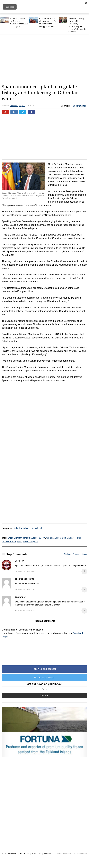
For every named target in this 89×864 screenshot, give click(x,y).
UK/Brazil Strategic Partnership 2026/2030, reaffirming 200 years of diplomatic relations (77, 25)
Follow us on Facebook (44, 669)
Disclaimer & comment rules (75, 554)
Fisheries (18, 528)
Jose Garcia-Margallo (64, 538)
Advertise (47, 854)
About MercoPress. (9, 854)
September (14, 106)
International (36, 528)
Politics (26, 528)
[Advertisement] (45, 59)
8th (20, 106)
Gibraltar (50, 538)
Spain (19, 541)
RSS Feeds (24, 854)
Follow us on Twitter (44, 677)
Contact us (36, 854)
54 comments (79, 106)
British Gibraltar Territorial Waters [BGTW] (26, 538)
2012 (23, 106)
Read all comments (44, 621)
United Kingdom (30, 541)
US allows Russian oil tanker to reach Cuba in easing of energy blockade (47, 22)
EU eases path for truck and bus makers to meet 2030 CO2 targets (19, 22)
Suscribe (44, 695)
